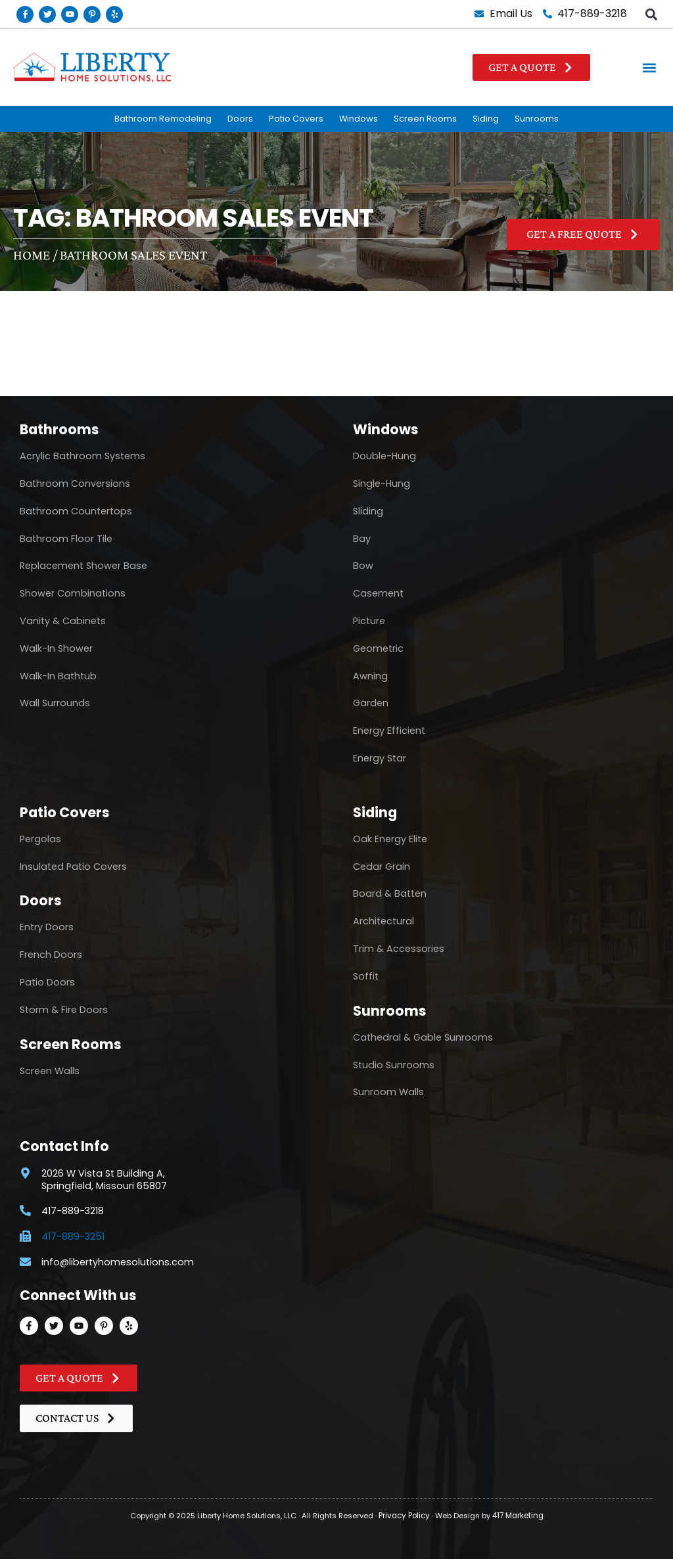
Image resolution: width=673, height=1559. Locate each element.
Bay (362, 538)
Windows (358, 118)
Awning (370, 676)
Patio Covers (296, 118)
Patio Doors (47, 982)
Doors (240, 118)
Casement (378, 593)
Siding (486, 118)
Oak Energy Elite (390, 839)
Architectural (383, 921)
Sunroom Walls (388, 1091)
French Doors (51, 954)
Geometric (378, 648)
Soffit (366, 976)
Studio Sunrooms (393, 1065)
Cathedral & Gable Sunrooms (423, 1037)
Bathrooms (59, 429)
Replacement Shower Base (83, 565)
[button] (651, 14)
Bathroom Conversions (75, 483)
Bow (363, 565)
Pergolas (40, 839)
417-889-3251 (72, 1237)
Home (31, 254)
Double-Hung (384, 456)
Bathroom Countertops (76, 511)
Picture (369, 620)
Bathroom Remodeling (163, 118)
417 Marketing (517, 1515)
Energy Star (379, 758)
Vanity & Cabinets (63, 620)
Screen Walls (50, 1070)
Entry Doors (47, 927)
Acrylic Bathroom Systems (82, 456)
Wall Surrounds (55, 703)
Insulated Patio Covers (73, 866)
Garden (370, 703)
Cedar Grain (381, 866)
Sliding (368, 511)
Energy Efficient (389, 730)
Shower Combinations (73, 593)
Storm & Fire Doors (64, 1009)
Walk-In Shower (56, 648)
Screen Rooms (425, 118)
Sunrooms (537, 118)
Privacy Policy (404, 1515)
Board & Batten (390, 893)
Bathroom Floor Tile (66, 538)
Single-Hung (381, 483)
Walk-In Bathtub (58, 676)
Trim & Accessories (398, 948)
